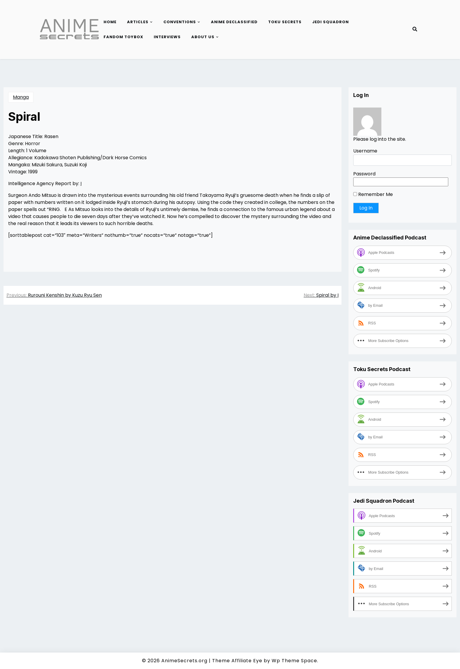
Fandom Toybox (123, 37)
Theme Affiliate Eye (237, 660)
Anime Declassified (234, 22)
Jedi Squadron (330, 22)
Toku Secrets (285, 22)
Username (365, 150)
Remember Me (373, 194)
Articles (137, 22)
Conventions (179, 22)
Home (110, 22)
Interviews (167, 37)
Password (364, 173)
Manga (21, 97)
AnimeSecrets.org (184, 660)
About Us (202, 37)
